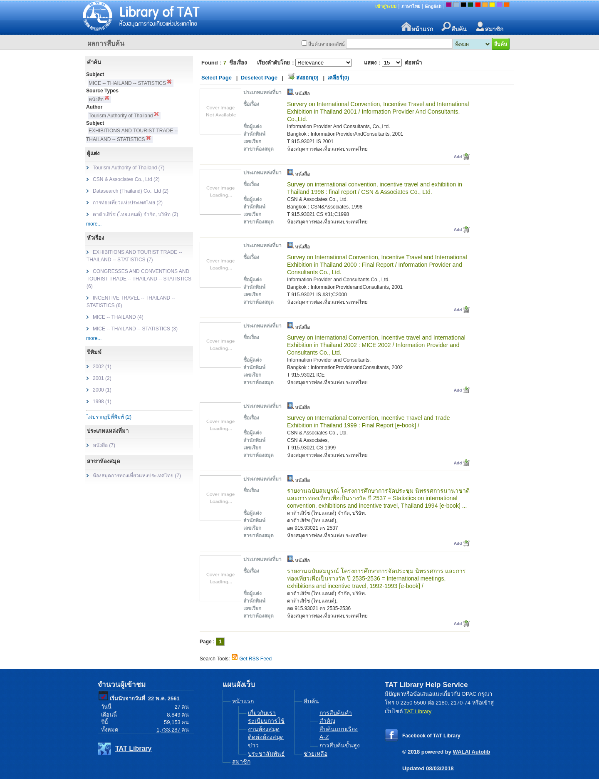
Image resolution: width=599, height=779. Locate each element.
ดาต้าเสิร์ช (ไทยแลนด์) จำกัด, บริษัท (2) (135, 214)
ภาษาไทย (410, 6)
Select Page (216, 77)
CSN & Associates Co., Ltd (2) (126, 179)
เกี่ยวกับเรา (262, 713)
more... (93, 224)
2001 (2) (102, 378)
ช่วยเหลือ (315, 753)
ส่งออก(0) (307, 77)
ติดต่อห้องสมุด (266, 737)
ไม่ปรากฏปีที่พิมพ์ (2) (109, 417)
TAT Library (133, 748)
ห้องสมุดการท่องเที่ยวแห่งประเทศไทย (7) (137, 476)
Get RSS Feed (255, 659)
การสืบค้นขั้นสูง (339, 745)
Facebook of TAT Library (431, 736)
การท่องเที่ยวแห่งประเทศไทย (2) (128, 203)
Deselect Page (259, 77)
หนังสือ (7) (104, 445)
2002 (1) (102, 367)
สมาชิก (489, 26)
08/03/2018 (440, 768)
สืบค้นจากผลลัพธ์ (326, 44)
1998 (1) (102, 401)
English (433, 6)
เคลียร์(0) (338, 77)
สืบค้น (454, 26)
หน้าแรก (417, 26)
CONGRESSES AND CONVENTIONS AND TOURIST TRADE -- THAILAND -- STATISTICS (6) (139, 278)
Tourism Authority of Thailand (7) (129, 168)
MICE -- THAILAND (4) (118, 317)
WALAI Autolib (471, 752)
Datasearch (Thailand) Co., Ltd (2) (130, 191)
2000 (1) (102, 390)
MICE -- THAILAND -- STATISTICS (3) (135, 329)
